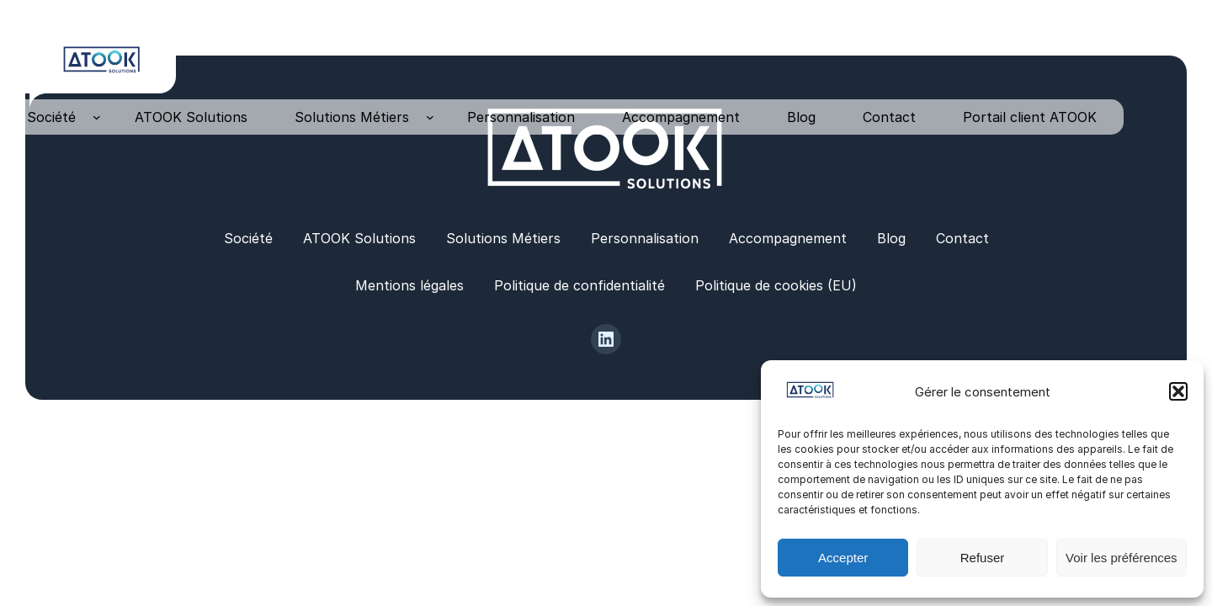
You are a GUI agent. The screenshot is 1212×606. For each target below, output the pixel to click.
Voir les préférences (1121, 557)
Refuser (982, 557)
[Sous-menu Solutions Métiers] (430, 117)
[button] (1178, 391)
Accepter (843, 557)
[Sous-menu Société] (97, 117)
